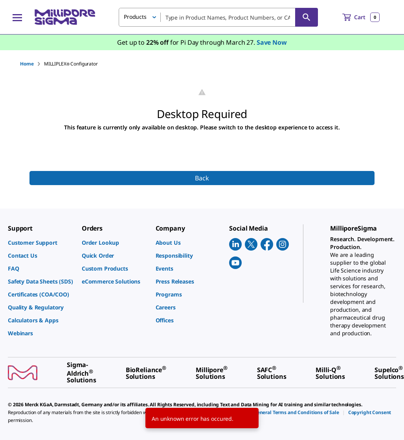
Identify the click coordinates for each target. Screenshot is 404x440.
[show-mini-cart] (361, 17)
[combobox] (218, 17)
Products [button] (135, 16)
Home (26, 63)
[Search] (306, 17)
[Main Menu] (17, 17)
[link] (41, 242)
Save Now (272, 42)
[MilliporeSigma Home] (65, 17)
